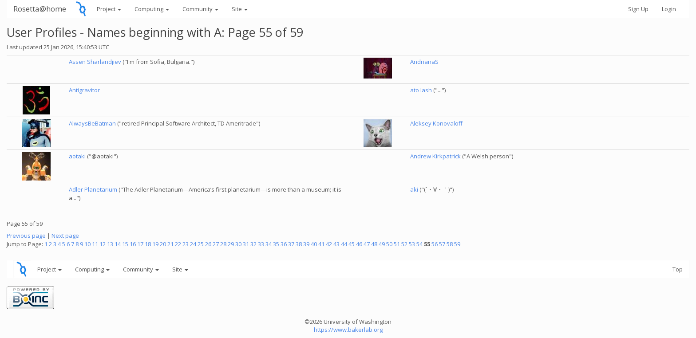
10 (87, 244)
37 (291, 244)
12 (102, 244)
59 (457, 244)
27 (216, 244)
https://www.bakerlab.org (348, 330)
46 (359, 244)
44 (344, 244)
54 (419, 244)
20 (163, 244)
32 (253, 244)
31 (246, 244)
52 (404, 244)
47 (367, 244)
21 (170, 244)
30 (238, 244)
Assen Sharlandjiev (95, 62)
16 (133, 244)
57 (442, 244)
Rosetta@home (39, 9)
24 (193, 244)
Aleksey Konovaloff (436, 123)
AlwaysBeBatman (92, 123)
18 (148, 244)
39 (306, 244)
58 (450, 244)
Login (669, 9)
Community (200, 9)
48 (374, 244)
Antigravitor (84, 90)
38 (299, 244)
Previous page (26, 236)
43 (336, 244)
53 (412, 244)
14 (118, 244)
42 (329, 244)
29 (231, 244)
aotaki (77, 156)
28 (223, 244)
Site (240, 9)
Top (677, 269)
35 (276, 244)
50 (389, 244)
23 (185, 244)
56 (434, 244)
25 (201, 244)
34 (268, 244)
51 (397, 244)
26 (208, 244)
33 (261, 244)
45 (351, 244)
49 (382, 244)
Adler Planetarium (93, 189)
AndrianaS (424, 62)
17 (140, 244)
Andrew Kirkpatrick (435, 156)
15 (125, 244)
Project (109, 9)
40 (314, 244)
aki (414, 189)
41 (321, 244)
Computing (151, 9)
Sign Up (638, 9)
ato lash (421, 90)
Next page (65, 236)
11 (95, 244)
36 (284, 244)
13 (110, 244)
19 (155, 244)
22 (178, 244)
